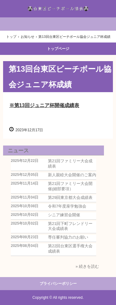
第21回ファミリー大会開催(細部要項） (70, 186)
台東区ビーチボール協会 (58, 8)
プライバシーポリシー (58, 283)
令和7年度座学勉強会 (67, 206)
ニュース (18, 151)
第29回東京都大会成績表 (70, 197)
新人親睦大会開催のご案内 (72, 175)
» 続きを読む (87, 266)
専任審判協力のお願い (68, 237)
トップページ (58, 49)
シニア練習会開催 (64, 215)
